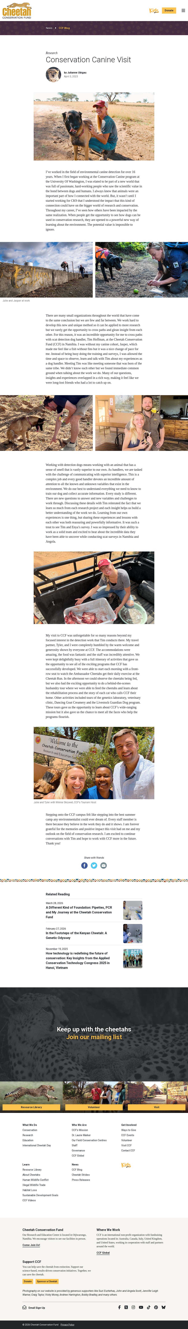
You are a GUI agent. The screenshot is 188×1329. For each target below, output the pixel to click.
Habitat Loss (30, 1190)
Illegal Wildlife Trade (34, 1185)
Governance (78, 1150)
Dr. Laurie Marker (81, 1135)
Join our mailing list (94, 1037)
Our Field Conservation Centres (89, 1140)
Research (28, 1135)
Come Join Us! (31, 1245)
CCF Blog (64, 28)
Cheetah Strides (81, 1174)
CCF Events (127, 1135)
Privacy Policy (67, 1324)
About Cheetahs (31, 1174)
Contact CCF (128, 1150)
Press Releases (81, 1179)
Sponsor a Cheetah (47, 1281)
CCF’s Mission (80, 1130)
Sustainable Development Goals (40, 1195)
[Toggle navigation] (183, 10)
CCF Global (78, 1155)
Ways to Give (128, 1130)
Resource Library (31, 1107)
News (49, 28)
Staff (74, 1145)
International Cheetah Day (37, 1145)
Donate (169, 10)
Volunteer (94, 1107)
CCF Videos (29, 1200)
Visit (156, 1107)
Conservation (30, 1130)
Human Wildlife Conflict (36, 1179)
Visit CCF (126, 1145)
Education (28, 1140)
